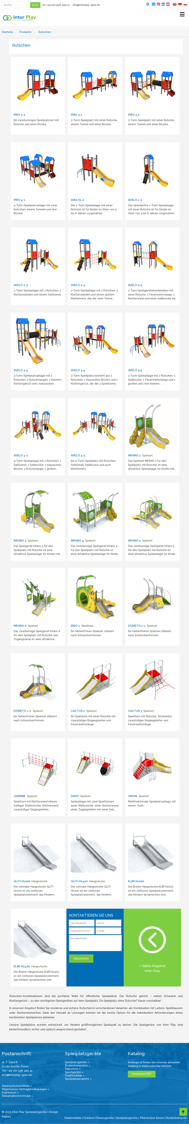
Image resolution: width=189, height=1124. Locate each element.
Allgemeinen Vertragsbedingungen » (25, 1089)
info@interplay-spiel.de (86, 5)
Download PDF (142, 1073)
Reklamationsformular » (17, 1096)
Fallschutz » (73, 1068)
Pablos (6, 1116)
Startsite (7, 32)
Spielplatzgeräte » (77, 1062)
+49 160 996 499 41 (58, 5)
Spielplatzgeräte (127, 1118)
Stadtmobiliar (72, 1118)
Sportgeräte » (74, 1072)
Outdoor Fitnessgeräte (98, 1118)
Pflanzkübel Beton (152, 1118)
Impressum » (10, 1092)
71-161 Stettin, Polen (15, 1066)
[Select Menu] (182, 14)
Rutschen (44, 32)
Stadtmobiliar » (75, 1075)
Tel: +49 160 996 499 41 (17, 1070)
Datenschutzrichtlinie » (17, 1086)
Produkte (25, 32)
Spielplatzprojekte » (78, 1078)
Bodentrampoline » (77, 1065)
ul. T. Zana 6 (9, 1062)
